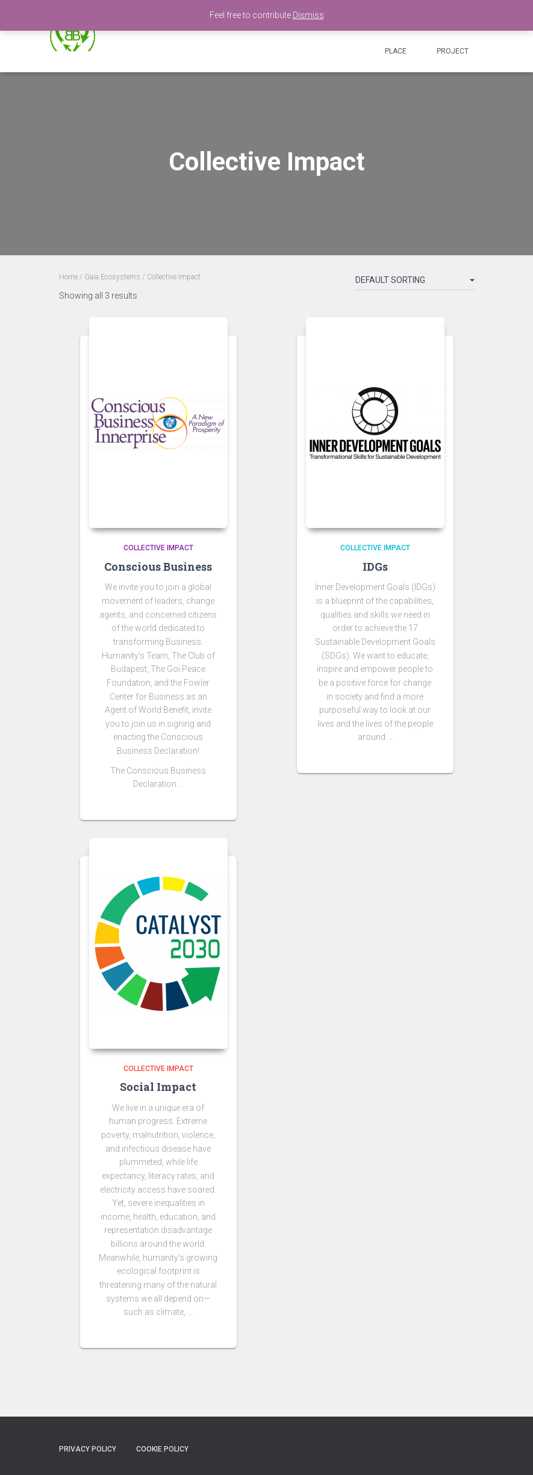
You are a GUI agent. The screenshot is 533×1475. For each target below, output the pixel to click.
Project (453, 51)
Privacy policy (87, 1449)
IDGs (375, 566)
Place (396, 51)
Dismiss (308, 15)
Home (68, 277)
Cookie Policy (162, 1449)
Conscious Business (158, 566)
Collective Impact (158, 548)
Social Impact (158, 1086)
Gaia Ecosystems (112, 277)
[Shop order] (415, 282)
